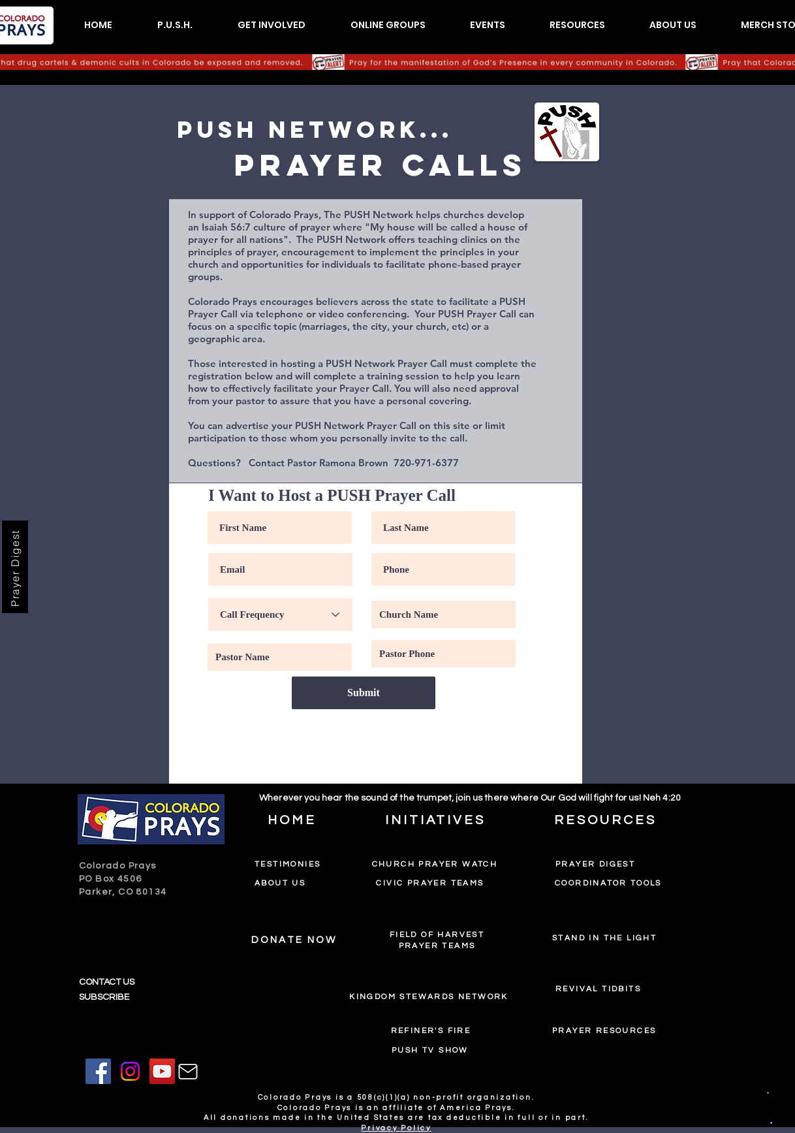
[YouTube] (162, 1071)
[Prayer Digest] (15, 566)
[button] (174, 25)
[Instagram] (130, 1071)
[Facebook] (98, 1071)
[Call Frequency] (280, 614)
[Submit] (363, 693)
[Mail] (188, 1072)
